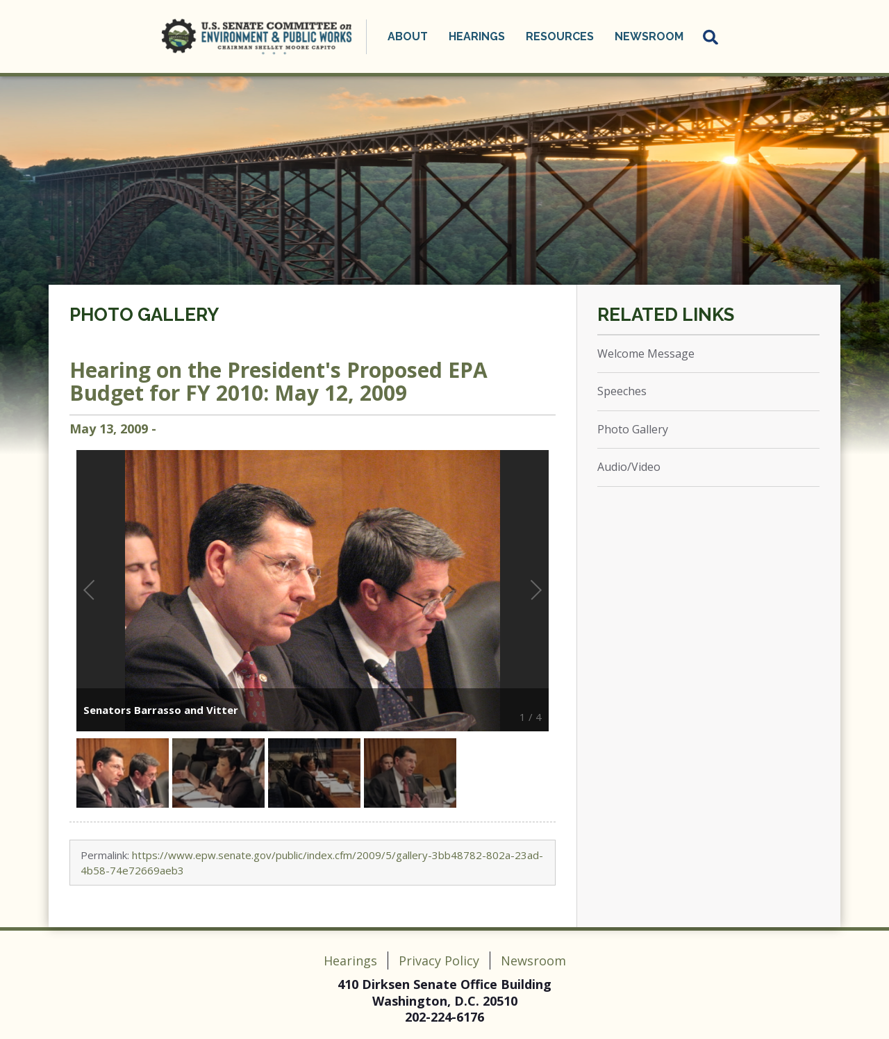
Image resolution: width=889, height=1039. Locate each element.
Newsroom (649, 36)
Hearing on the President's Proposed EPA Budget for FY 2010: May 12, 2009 (278, 381)
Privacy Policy (439, 960)
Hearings (477, 36)
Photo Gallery (144, 314)
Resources (560, 36)
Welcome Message (646, 353)
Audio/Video (628, 466)
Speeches (622, 391)
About (408, 36)
